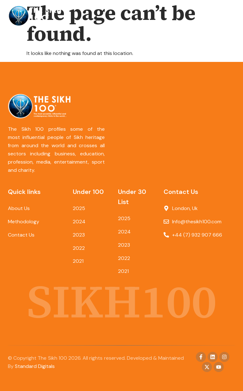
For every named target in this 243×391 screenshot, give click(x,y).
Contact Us (21, 235)
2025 (79, 208)
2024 (79, 221)
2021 (78, 261)
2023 (79, 235)
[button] (229, 15)
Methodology (23, 221)
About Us (19, 208)
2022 (79, 248)
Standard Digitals (35, 366)
